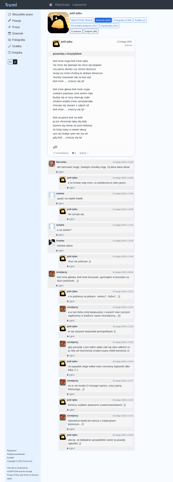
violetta (60, 193)
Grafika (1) (140, 20)
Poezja (14, 20)
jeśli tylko (72, 177)
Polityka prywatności (16, 454)
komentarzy (60, 153)
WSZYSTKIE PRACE (82, 20)
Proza (14, 27)
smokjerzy (61, 272)
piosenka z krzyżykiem (67, 53)
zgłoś (60, 172)
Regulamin (11, 450)
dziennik (128, 45)
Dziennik (15, 33)
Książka (15, 52)
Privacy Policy (13, 475)
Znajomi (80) (90, 31)
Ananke (60, 240)
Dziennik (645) (103, 20)
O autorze (76, 31)
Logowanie (79, 4)
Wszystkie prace (20, 14)
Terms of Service (31, 475)
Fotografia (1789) (122, 20)
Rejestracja (62, 4)
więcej (83, 153)
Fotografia (16, 39)
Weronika (61, 162)
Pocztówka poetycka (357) (84, 25)
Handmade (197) (109, 25)
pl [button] (15, 61)
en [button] (10, 61)
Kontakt (10, 458)
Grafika (14, 46)
